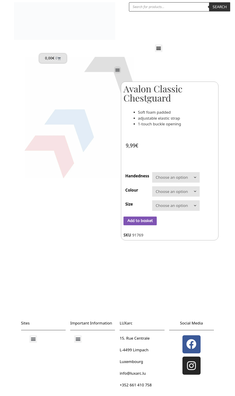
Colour (131, 190)
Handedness (137, 176)
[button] (158, 48)
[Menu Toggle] (117, 70)
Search (220, 7)
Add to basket (140, 220)
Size (129, 204)
